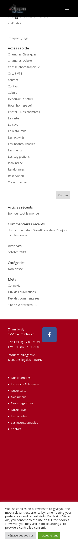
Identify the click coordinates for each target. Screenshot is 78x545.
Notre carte (18, 391)
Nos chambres (21, 378)
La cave (13, 124)
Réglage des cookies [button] (21, 535)
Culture (12, 93)
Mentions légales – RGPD (25, 360)
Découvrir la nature (21, 99)
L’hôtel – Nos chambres (24, 112)
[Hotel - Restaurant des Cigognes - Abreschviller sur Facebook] (49, 334)
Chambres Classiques (22, 54)
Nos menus (18, 397)
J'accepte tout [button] (49, 535)
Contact (13, 86)
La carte (13, 118)
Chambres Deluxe (20, 61)
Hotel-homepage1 (20, 105)
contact (13, 80)
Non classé (15, 269)
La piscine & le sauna (25, 384)
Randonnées (16, 169)
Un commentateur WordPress (28, 230)
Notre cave (18, 410)
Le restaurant (17, 131)
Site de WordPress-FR (22, 305)
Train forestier (17, 182)
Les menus (15, 150)
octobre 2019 (17, 252)
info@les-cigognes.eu (22, 355)
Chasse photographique (24, 67)
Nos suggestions (22, 403)
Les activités (16, 137)
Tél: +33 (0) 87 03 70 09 (24, 342)
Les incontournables (21, 144)
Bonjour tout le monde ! (24, 213)
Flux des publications (22, 292)
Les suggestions (19, 156)
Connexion (15, 285)
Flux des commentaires (23, 298)
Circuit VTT (15, 73)
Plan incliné (15, 163)
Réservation (16, 176)
